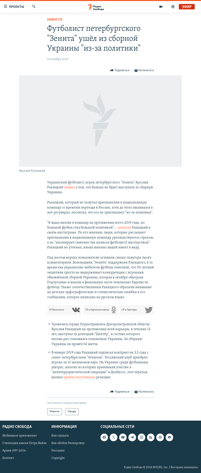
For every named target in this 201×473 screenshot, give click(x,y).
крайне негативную (79, 377)
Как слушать (60, 435)
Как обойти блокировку (68, 443)
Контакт (8, 458)
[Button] (119, 70)
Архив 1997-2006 (14, 450)
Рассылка (58, 450)
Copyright (58, 458)
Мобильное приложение (19, 435)
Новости (54, 20)
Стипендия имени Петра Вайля (24, 443)
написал (124, 228)
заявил (69, 187)
